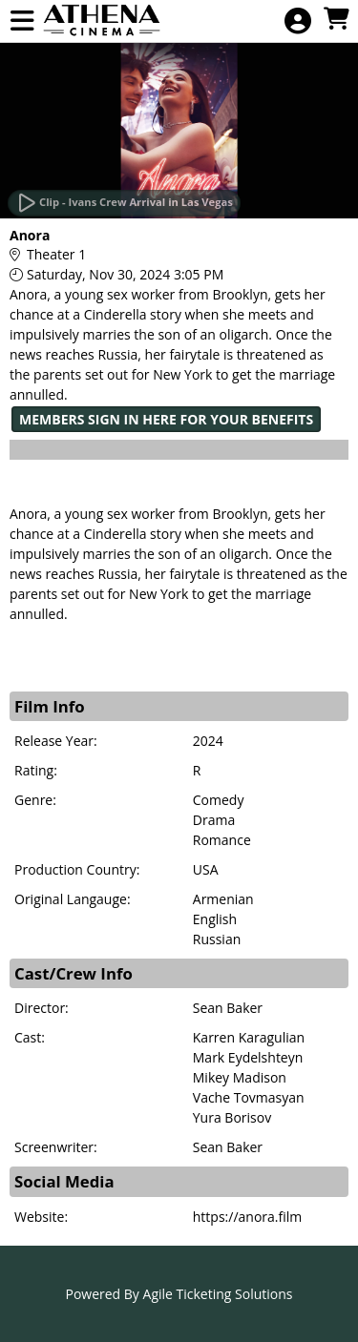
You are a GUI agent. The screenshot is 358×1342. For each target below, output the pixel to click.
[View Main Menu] (22, 21)
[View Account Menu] (298, 21)
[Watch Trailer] (124, 203)
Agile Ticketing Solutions (218, 1294)
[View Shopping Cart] (336, 19)
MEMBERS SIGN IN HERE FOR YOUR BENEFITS (166, 419)
